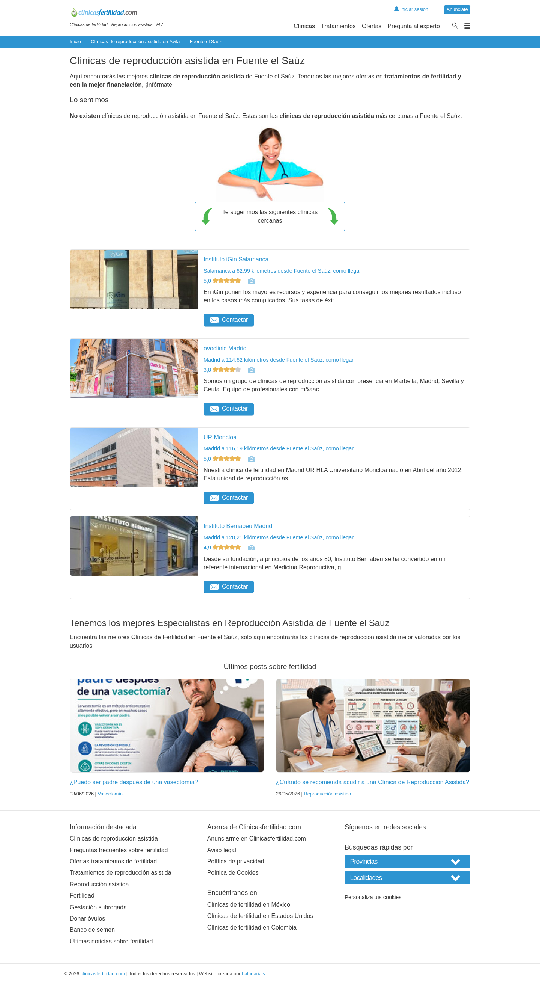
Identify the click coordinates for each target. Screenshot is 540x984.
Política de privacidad (235, 861)
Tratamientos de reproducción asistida (120, 872)
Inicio (75, 41)
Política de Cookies (233, 872)
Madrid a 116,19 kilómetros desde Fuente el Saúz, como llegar (279, 448)
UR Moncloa (220, 437)
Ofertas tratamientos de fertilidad (113, 861)
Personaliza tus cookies (373, 897)
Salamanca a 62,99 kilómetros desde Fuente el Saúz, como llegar (282, 271)
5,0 (223, 281)
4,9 (223, 548)
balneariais (253, 973)
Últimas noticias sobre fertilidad (111, 941)
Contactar (229, 320)
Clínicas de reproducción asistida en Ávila (135, 41)
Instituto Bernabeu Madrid (238, 526)
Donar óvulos (87, 918)
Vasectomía (110, 794)
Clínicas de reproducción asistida (114, 838)
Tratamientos (338, 26)
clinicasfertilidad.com (103, 973)
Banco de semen (92, 930)
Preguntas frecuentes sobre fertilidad (119, 850)
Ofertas (371, 26)
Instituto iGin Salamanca (236, 259)
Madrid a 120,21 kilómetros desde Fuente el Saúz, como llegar (279, 537)
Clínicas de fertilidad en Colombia (252, 927)
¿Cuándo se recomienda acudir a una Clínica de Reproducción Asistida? (372, 782)
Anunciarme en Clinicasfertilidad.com (256, 838)
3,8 (223, 370)
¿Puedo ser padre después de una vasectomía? (134, 782)
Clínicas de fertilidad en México (248, 904)
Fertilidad (82, 895)
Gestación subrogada (98, 907)
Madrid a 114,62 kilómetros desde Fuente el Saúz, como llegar (279, 360)
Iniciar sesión (411, 9)
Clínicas (304, 26)
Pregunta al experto (413, 26)
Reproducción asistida (327, 794)
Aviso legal (221, 850)
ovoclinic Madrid (225, 348)
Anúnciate (457, 9)
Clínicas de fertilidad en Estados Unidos (260, 916)
